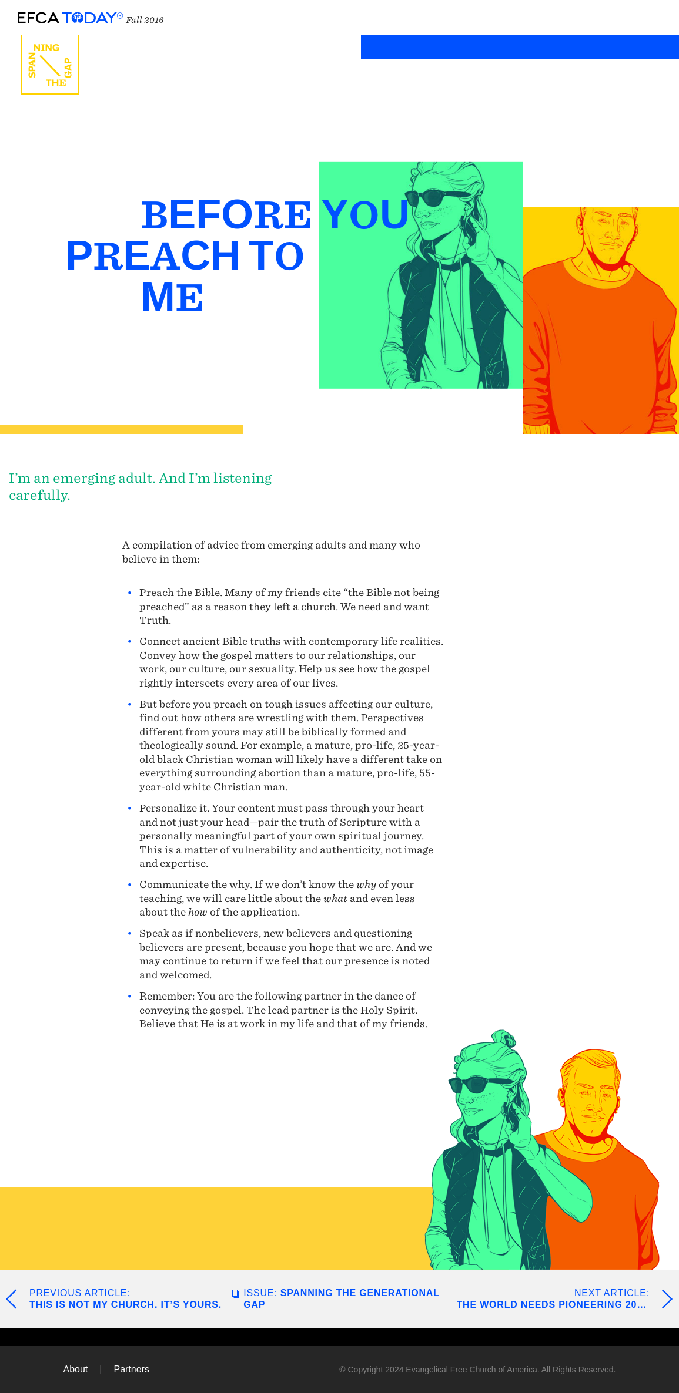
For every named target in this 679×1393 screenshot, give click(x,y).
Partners (131, 1369)
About (75, 1369)
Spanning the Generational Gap (341, 1299)
